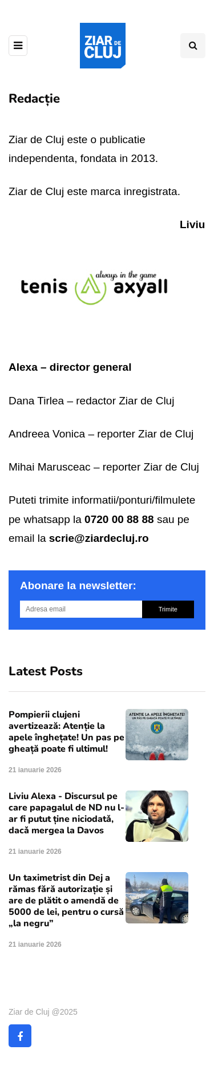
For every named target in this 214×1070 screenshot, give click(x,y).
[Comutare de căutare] (192, 45)
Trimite (168, 609)
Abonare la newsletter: (78, 585)
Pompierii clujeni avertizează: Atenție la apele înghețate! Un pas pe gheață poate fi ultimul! (66, 731)
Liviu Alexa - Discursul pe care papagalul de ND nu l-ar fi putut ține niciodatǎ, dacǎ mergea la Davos (66, 813)
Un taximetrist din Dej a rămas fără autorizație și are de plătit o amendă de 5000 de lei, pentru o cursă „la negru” (66, 901)
